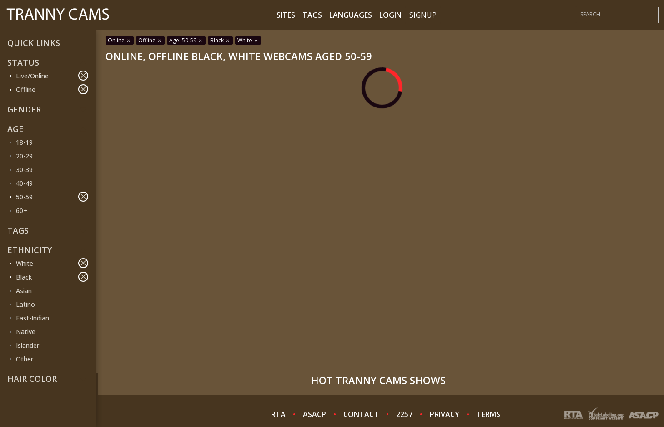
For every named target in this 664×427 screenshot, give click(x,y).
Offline (52, 89)
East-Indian (32, 318)
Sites (286, 15)
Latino (25, 304)
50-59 (52, 197)
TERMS (488, 414)
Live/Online (52, 76)
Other (24, 359)
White (52, 263)
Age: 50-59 (186, 40)
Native (25, 331)
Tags (312, 15)
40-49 (24, 183)
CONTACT (361, 414)
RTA (278, 414)
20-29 (24, 156)
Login (390, 15)
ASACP (314, 414)
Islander (27, 345)
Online (119, 40)
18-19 (24, 142)
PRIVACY (444, 414)
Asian (24, 290)
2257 (404, 414)
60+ (21, 210)
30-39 (24, 169)
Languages (350, 15)
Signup (423, 15)
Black (52, 277)
